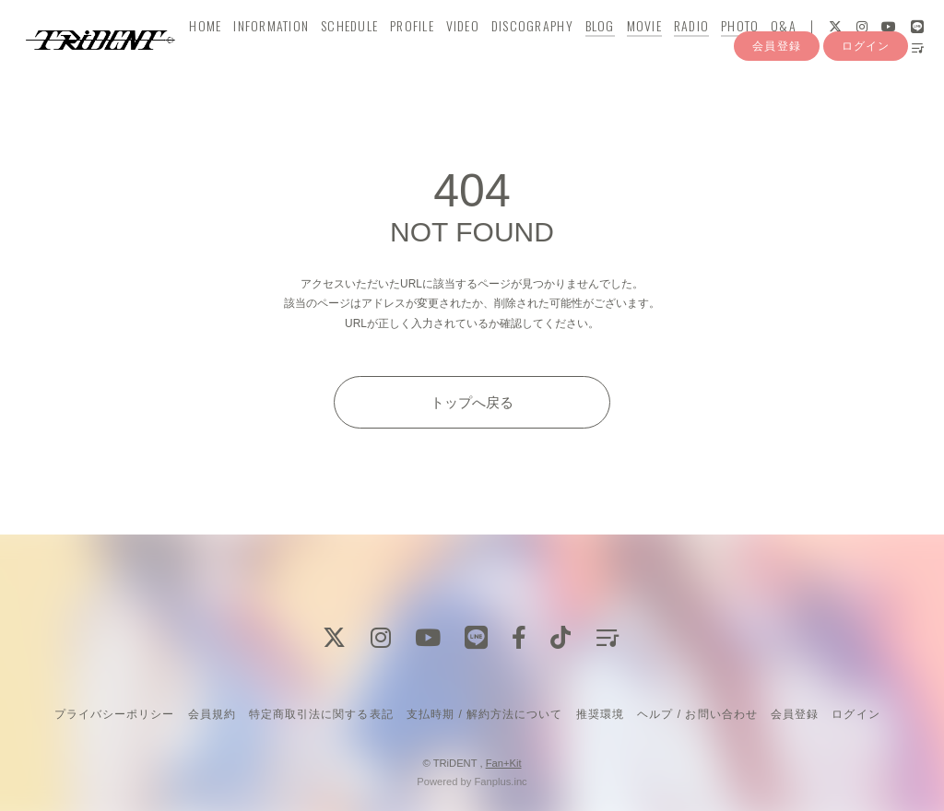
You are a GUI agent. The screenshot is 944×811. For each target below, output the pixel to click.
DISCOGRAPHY (541, 52)
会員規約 (212, 714)
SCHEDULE (357, 52)
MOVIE (652, 52)
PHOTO (748, 52)
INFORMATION (280, 52)
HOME (214, 52)
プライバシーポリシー (114, 714)
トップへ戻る (472, 402)
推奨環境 (600, 714)
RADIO (699, 52)
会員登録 (776, 108)
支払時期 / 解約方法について (485, 714)
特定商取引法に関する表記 (321, 714)
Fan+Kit (504, 763)
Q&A (793, 52)
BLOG (608, 52)
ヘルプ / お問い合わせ (697, 714)
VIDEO (471, 52)
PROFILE (420, 52)
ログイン (866, 108)
